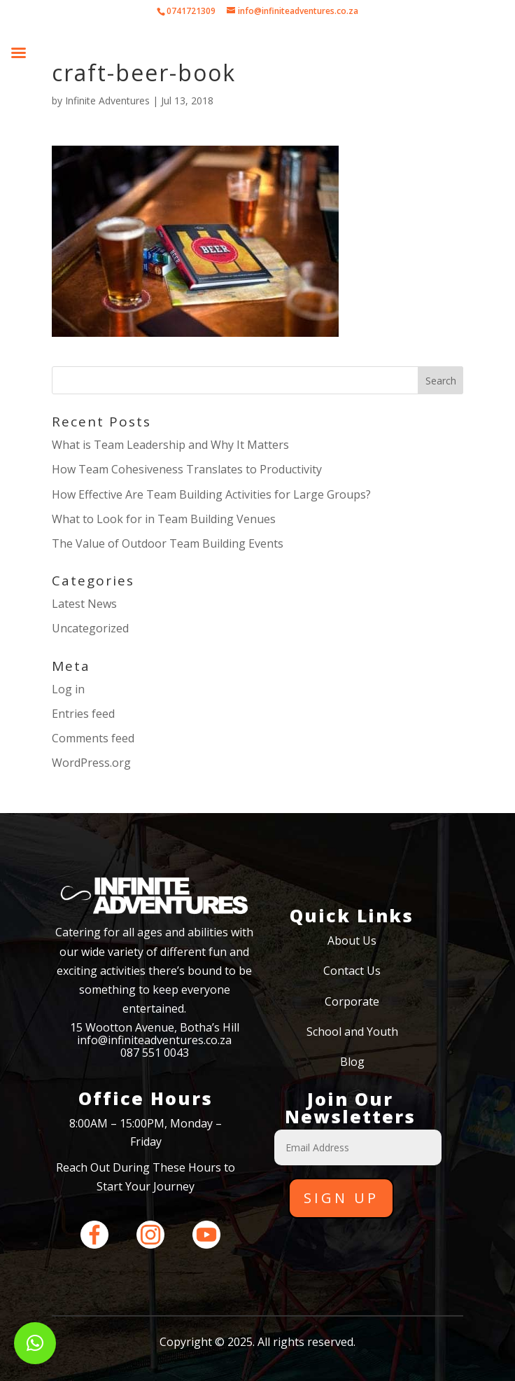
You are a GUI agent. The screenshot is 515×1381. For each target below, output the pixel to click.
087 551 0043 (154, 1052)
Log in (68, 689)
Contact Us (352, 970)
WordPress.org (91, 762)
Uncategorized (90, 628)
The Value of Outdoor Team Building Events (167, 543)
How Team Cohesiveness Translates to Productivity (187, 469)
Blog (352, 1061)
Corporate (352, 1001)
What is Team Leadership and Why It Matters (170, 444)
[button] (35, 1343)
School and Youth (352, 1031)
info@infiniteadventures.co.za (154, 1040)
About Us (351, 940)
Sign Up (341, 1197)
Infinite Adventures (107, 100)
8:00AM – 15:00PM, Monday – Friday (145, 1132)
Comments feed (93, 738)
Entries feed (83, 713)
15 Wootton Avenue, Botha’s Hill (154, 1027)
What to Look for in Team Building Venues (164, 519)
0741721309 (191, 11)
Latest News (84, 603)
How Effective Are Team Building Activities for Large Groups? (211, 494)
